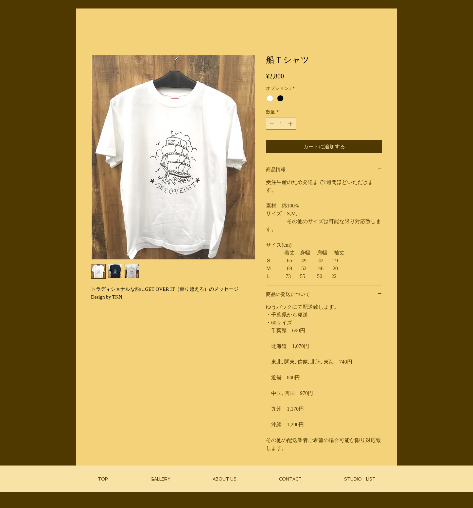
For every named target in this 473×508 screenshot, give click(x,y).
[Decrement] (271, 123)
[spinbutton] (281, 123)
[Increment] (291, 123)
